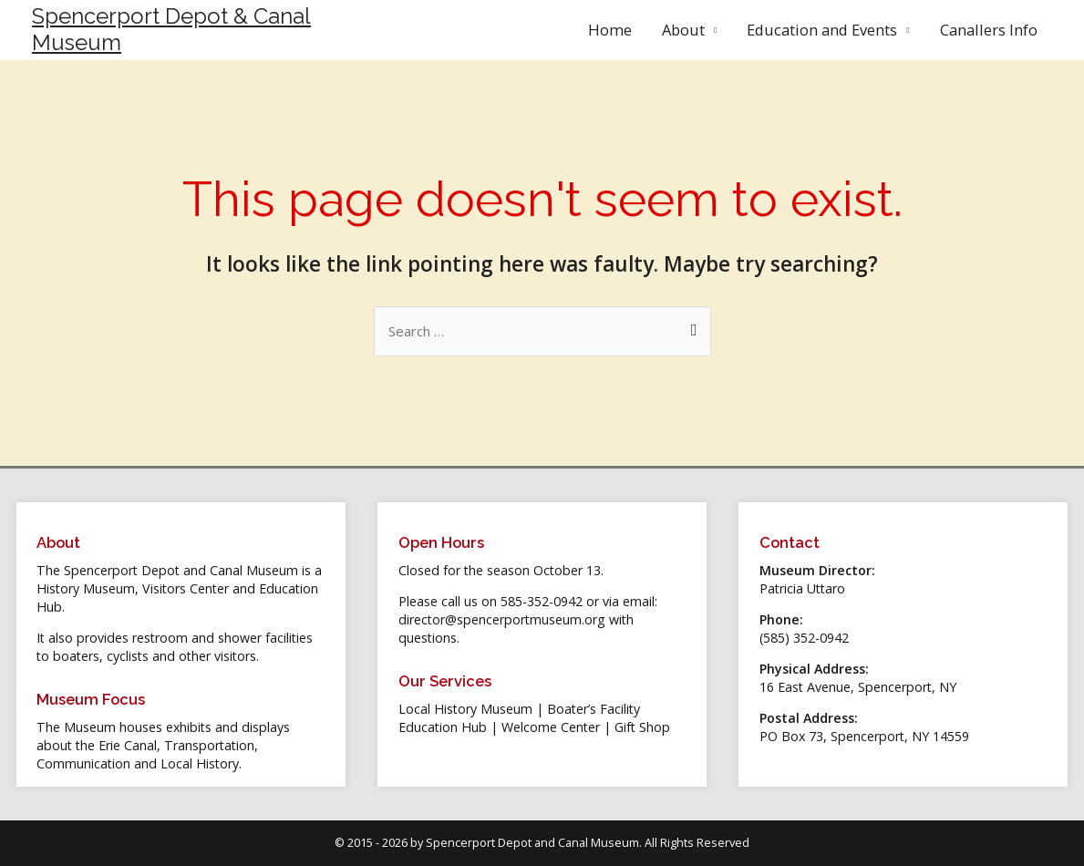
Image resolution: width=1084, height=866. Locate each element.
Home (610, 29)
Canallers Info (989, 29)
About (683, 29)
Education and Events (822, 29)
